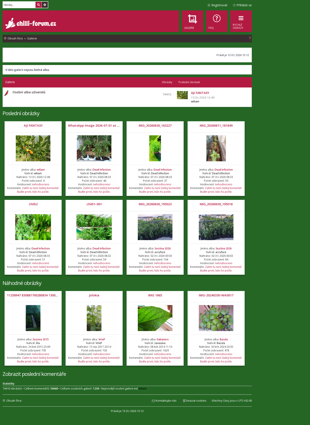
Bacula (224, 339)
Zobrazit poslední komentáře (34, 373)
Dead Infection (102, 169)
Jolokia (94, 295)
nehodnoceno (40, 184)
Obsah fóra (13, 400)
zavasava (159, 343)
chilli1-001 (94, 204)
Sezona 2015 (41, 339)
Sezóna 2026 (163, 248)
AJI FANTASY (33, 125)
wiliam (195, 101)
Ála (38, 343)
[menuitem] (217, 21)
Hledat (38, 5)
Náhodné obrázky (22, 282)
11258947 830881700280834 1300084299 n (38, 295)
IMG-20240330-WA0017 (216, 295)
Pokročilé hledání (45, 5)
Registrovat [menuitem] (219, 5)
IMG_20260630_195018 (216, 204)
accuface (159, 252)
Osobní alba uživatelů (29, 92)
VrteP (101, 339)
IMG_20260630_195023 (155, 204)
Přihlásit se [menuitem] (244, 5)
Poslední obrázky (21, 113)
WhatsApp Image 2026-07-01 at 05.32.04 (98, 125)
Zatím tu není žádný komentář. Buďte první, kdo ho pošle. (38, 190)
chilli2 (33, 204)
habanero (163, 339)
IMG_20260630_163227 (155, 125)
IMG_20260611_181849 (216, 125)
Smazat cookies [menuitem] (196, 400)
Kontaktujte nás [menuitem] (166, 400)
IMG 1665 (155, 295)
